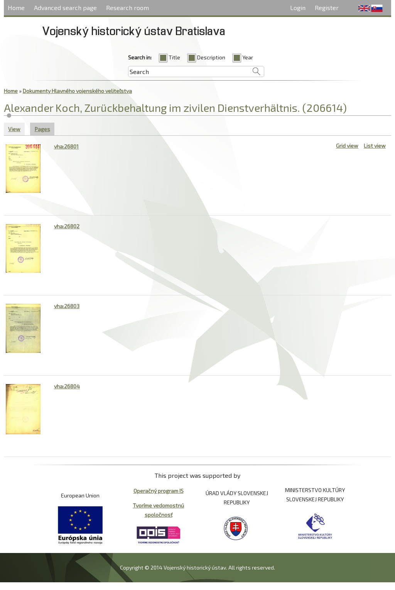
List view (375, 145)
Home (16, 7)
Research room (127, 7)
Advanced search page (65, 7)
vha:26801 (66, 146)
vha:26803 (66, 306)
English (364, 8)
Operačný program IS (158, 490)
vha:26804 (67, 386)
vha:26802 (66, 226)
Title (174, 57)
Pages (44, 128)
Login (298, 7)
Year (247, 57)
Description (211, 57)
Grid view (347, 145)
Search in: (140, 57)
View (14, 129)
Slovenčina (377, 8)
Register (327, 7)
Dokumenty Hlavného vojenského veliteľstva (77, 91)
